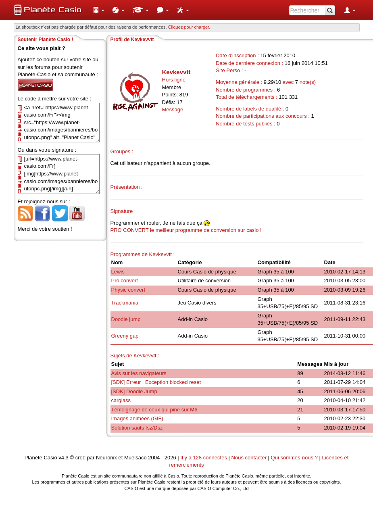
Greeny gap (125, 336)
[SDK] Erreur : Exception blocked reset (156, 382)
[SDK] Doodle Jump (134, 391)
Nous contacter (249, 458)
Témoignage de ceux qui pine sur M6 (154, 410)
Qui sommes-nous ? (294, 458)
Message (172, 109)
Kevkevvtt (176, 72)
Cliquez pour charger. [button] (189, 27)
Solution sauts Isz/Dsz (137, 428)
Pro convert (124, 280)
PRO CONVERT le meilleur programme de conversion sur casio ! (186, 230)
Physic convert (128, 290)
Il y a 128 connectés (204, 458)
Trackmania (124, 303)
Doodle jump (126, 319)
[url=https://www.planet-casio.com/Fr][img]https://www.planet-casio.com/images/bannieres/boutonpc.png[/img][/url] (59, 174)
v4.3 (63, 458)
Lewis (118, 272)
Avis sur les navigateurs (139, 373)
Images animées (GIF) (137, 418)
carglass (121, 400)
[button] (99, 10)
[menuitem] (99, 10)
